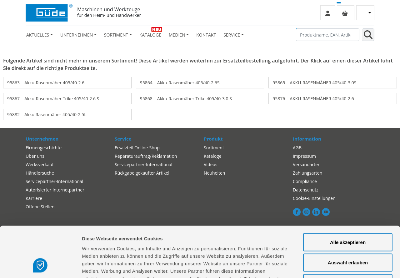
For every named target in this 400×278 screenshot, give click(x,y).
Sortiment (214, 148)
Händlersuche (40, 173)
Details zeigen (332, 265)
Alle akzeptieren (348, 196)
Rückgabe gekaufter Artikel (142, 173)
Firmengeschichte (44, 148)
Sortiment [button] (116, 35)
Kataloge (150, 35)
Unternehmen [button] (76, 35)
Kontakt (206, 35)
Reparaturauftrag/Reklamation (146, 156)
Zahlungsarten (307, 173)
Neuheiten (214, 173)
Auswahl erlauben (348, 216)
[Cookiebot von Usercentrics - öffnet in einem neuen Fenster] (40, 266)
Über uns (35, 156)
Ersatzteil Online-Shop (137, 148)
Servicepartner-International (143, 164)
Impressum (304, 156)
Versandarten (306, 164)
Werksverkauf (40, 164)
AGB (297, 148)
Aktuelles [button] (37, 35)
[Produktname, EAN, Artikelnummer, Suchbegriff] (327, 34)
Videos (210, 164)
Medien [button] (177, 35)
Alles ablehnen (347, 237)
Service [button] (231, 35)
